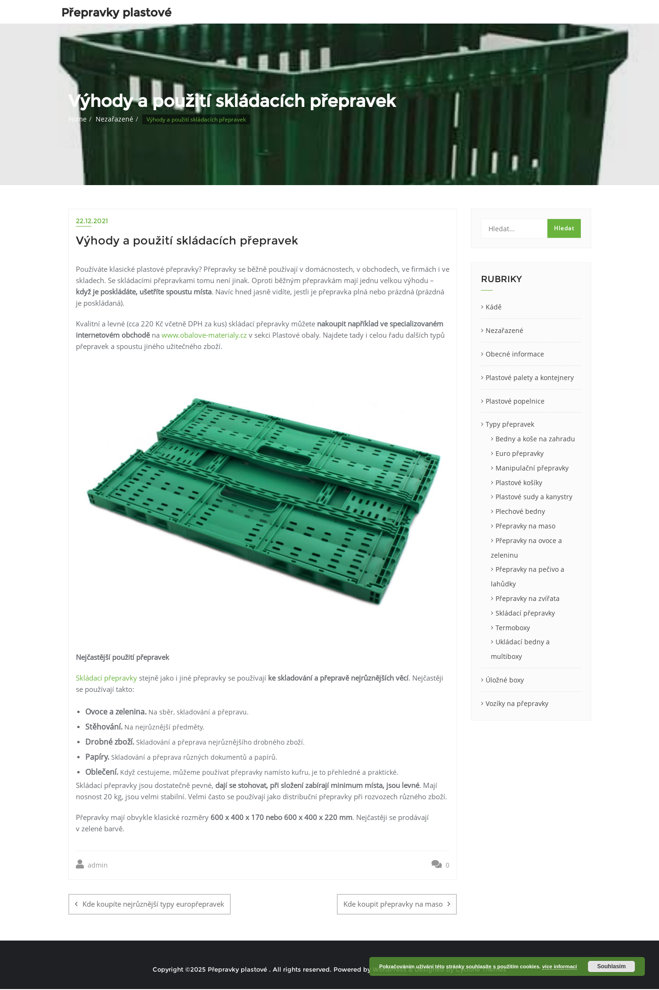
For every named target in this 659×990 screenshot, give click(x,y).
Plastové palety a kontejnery (530, 377)
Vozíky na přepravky (517, 703)
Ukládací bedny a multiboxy (520, 649)
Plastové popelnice (515, 401)
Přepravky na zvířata (528, 598)
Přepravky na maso (525, 525)
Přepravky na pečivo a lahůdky (527, 576)
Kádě (494, 306)
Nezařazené (114, 118)
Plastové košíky (519, 482)
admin (92, 864)
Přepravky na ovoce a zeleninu (526, 548)
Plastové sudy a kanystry (534, 496)
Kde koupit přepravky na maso (393, 904)
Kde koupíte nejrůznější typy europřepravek (153, 904)
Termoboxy (513, 627)
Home (77, 118)
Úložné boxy (505, 679)
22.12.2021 (92, 221)
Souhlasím (611, 966)
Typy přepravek (510, 424)
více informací (559, 966)
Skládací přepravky (106, 677)
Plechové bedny (520, 511)
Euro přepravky (520, 453)
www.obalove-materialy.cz (204, 335)
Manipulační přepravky (532, 467)
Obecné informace (515, 353)
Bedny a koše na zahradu (535, 438)
